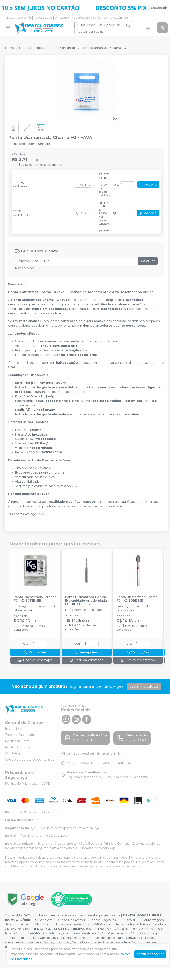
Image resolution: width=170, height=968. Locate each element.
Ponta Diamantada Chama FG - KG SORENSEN (137, 598)
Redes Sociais (43, 17)
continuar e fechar (150, 954)
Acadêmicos (119, 17)
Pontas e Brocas (31, 48)
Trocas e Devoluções (20, 735)
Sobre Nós (24, 17)
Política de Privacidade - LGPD (27, 784)
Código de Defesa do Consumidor (30, 759)
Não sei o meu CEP (29, 268)
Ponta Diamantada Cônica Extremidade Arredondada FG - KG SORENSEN (86, 600)
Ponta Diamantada (62, 48)
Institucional (14, 729)
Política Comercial (18, 747)
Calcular (148, 261)
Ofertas (10, 17)
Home (10, 48)
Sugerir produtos (144, 686)
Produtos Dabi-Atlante (86, 17)
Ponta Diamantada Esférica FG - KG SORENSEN (35, 598)
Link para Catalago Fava (26, 514)
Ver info (83, 184)
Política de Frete (17, 741)
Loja (106, 17)
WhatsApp (62, 17)
